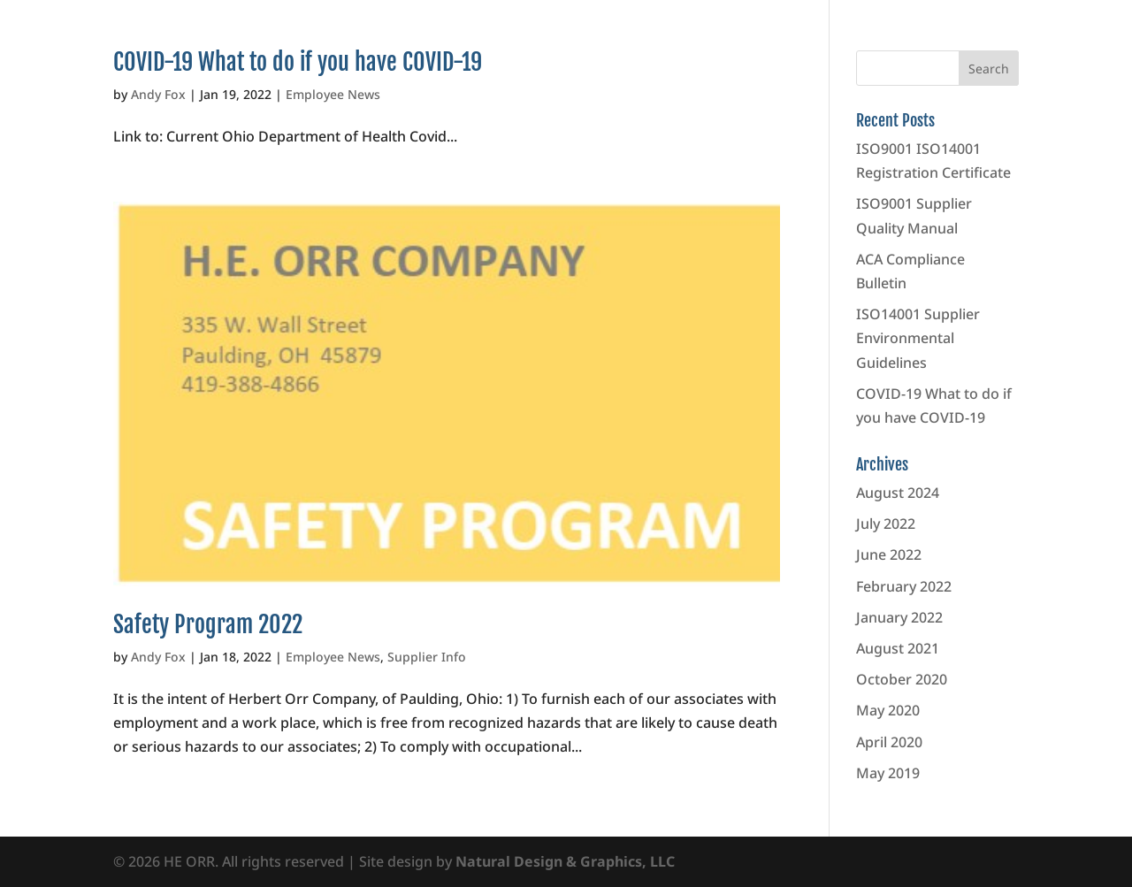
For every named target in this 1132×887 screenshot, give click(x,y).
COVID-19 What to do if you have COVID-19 (297, 62)
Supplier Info (426, 656)
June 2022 (889, 554)
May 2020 (888, 710)
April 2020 (889, 742)
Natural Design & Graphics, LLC (565, 861)
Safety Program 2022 (207, 624)
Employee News (333, 94)
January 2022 (899, 617)
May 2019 (888, 773)
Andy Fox (158, 94)
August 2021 (897, 648)
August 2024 (897, 492)
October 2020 (901, 679)
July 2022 (885, 523)
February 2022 (904, 586)
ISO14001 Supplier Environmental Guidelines (918, 337)
